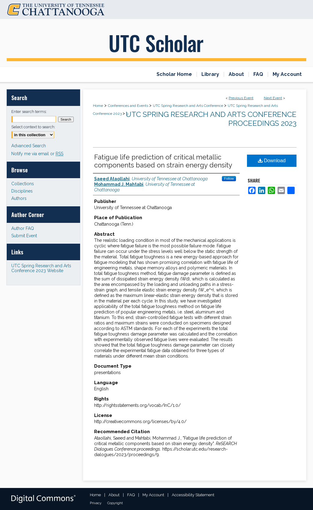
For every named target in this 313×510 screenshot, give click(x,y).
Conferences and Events (128, 105)
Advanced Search (28, 145)
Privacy (95, 503)
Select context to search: (33, 127)
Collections (22, 183)
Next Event (273, 98)
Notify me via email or (37, 153)
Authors (19, 198)
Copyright (115, 503)
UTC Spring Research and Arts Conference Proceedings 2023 (211, 119)
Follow (229, 178)
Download (272, 160)
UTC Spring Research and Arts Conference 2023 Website (41, 268)
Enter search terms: (29, 111)
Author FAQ (22, 228)
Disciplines (22, 191)
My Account (153, 495)
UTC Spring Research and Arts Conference (188, 105)
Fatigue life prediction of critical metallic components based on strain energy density (163, 161)
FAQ (131, 495)
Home (98, 105)
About (114, 495)
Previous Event (241, 98)
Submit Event (24, 235)
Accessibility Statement (193, 495)
